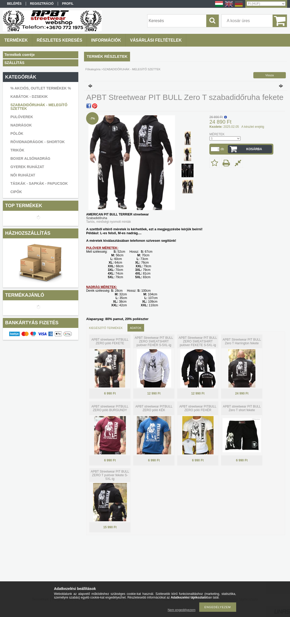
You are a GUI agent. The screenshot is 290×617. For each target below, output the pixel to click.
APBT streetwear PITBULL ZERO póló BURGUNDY (109, 408)
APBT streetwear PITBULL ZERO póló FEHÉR (197, 408)
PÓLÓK (16, 133)
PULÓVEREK (21, 117)
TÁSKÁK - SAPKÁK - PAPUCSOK (39, 183)
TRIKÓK (17, 150)
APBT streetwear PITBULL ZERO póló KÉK (153, 408)
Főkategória (92, 69)
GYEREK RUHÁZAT (27, 167)
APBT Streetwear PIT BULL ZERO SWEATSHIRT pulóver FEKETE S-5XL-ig (198, 341)
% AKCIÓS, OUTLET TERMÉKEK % (40, 88)
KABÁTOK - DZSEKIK (29, 96)
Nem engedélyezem (182, 610)
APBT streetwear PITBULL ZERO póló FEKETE (109, 341)
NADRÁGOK (21, 125)
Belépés (14, 3)
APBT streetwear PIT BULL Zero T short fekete (242, 408)
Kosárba (254, 149)
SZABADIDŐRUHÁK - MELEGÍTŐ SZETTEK (38, 107)
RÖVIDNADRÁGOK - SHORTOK (37, 142)
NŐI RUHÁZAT (22, 175)
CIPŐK (16, 192)
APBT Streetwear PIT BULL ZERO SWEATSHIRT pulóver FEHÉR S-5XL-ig (154, 341)
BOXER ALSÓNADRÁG (30, 158)
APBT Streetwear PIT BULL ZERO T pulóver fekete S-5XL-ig (110, 475)
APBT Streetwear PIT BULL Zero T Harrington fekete (242, 341)
